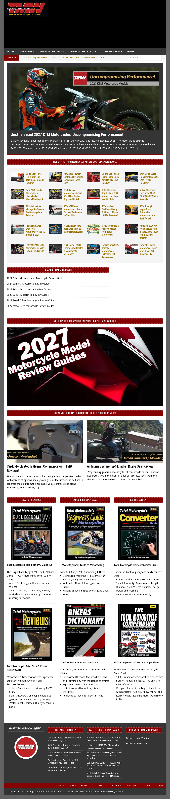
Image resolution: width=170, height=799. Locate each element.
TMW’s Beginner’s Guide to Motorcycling (82, 565)
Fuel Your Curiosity (65, 730)
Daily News (26, 51)
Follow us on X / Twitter (137, 738)
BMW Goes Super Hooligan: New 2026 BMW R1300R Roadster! (64, 746)
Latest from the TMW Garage (104, 730)
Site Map (159, 785)
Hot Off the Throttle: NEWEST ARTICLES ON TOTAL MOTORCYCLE (85, 162)
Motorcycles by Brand (82, 51)
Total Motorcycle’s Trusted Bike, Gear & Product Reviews (85, 413)
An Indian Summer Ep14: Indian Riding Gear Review (120, 466)
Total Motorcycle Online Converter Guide (136, 565)
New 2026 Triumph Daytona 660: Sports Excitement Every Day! (64, 739)
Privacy (85, 785)
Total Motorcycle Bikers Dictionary (79, 662)
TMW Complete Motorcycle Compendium (136, 662)
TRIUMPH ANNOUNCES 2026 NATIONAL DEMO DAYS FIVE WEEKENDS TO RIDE (104, 739)
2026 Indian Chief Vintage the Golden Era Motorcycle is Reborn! (65, 769)
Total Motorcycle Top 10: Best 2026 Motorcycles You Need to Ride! (63, 761)
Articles (11, 51)
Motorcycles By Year (51, 51)
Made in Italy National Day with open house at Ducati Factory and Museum (103, 774)
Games (130, 51)
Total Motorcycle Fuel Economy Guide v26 (29, 564)
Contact (145, 785)
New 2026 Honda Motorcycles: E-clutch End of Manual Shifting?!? (64, 754)
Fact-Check (131, 785)
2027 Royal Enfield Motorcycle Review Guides (31, 300)
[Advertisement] (107, 25)
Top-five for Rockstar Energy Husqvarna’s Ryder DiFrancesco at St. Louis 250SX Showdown (104, 755)
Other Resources (111, 51)
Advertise (60, 785)
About (73, 785)
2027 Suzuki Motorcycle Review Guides (28, 294)
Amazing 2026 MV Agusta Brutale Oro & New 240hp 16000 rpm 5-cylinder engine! (149, 231)
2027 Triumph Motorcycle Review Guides (29, 289)
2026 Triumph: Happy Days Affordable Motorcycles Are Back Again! (147, 212)
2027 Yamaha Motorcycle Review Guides (29, 283)
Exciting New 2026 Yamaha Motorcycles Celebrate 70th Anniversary (110, 251)
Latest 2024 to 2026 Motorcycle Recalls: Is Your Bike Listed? (35, 248)
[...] (136, 148)
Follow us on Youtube (137, 743)
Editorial (98, 785)
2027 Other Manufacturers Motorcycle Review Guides (35, 278)
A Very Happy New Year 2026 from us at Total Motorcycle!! (73, 228)
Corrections (114, 785)
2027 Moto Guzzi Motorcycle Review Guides (30, 305)
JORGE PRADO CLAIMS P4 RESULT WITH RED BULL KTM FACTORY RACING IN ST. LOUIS (104, 766)
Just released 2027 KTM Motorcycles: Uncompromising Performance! (67, 134)
